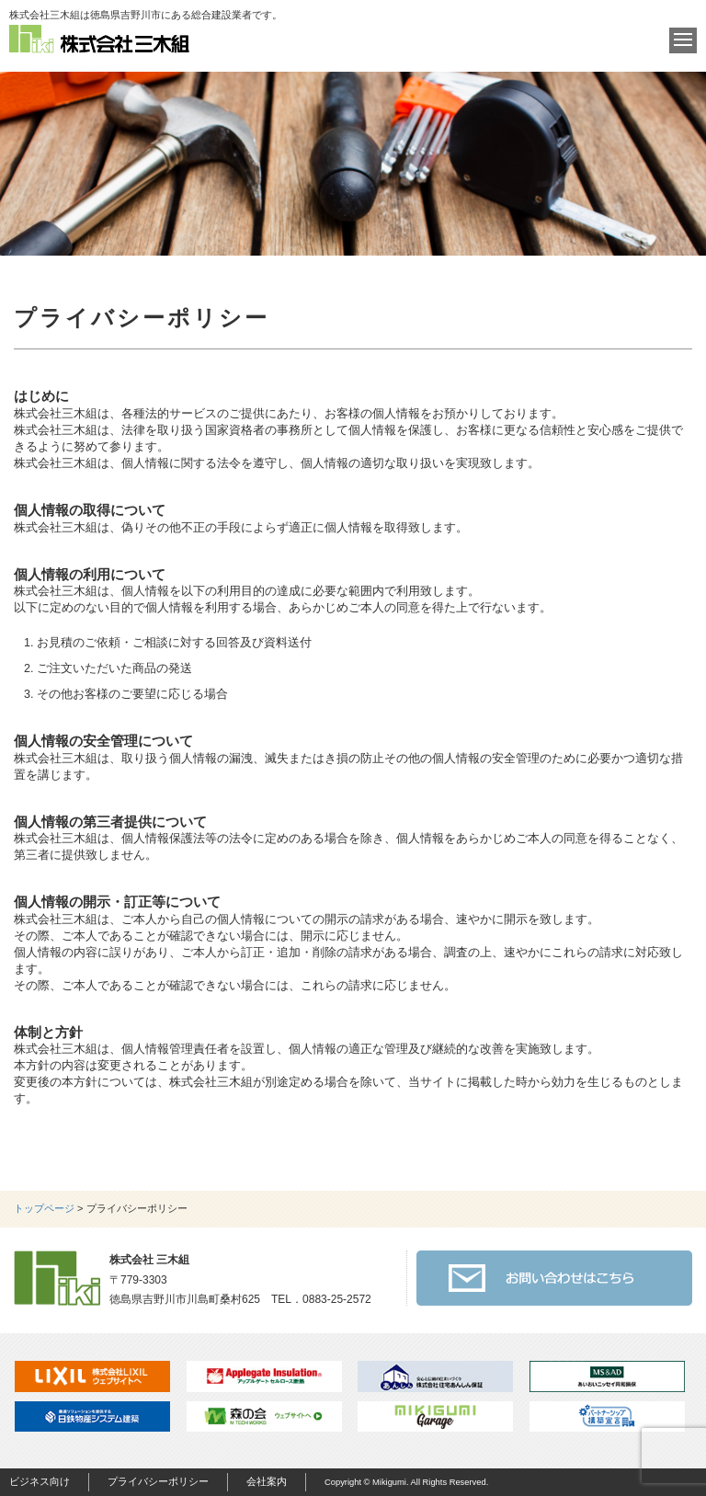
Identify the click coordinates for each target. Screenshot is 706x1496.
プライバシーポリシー (158, 1481)
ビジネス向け (39, 1481)
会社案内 (266, 1481)
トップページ (44, 1208)
